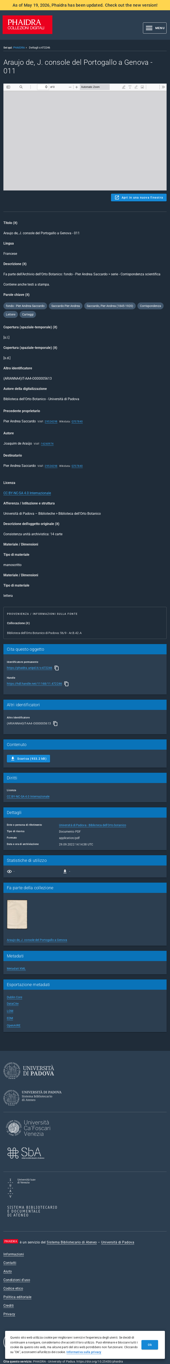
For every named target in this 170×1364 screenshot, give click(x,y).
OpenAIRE (13, 1025)
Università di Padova (117, 1242)
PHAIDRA (19, 47)
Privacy (9, 1314)
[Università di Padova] (28, 1082)
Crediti (8, 1306)
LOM (10, 1011)
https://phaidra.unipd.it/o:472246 (29, 667)
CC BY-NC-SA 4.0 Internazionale (27, 493)
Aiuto (7, 1271)
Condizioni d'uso (16, 1280)
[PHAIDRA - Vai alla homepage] (27, 33)
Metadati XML (16, 968)
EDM (10, 1018)
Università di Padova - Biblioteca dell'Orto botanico (92, 825)
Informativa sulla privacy (83, 1352)
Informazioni (13, 1254)
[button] (155, 28)
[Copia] (57, 668)
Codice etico (13, 1288)
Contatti (9, 1263)
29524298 (51, 421)
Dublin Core (14, 997)
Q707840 (77, 421)
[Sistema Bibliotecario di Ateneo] (34, 1109)
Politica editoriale (17, 1297)
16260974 (47, 443)
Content (85, 137)
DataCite (13, 1003)
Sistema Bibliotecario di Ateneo (72, 1242)
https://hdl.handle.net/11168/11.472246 (34, 683)
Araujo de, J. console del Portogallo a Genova (37, 940)
